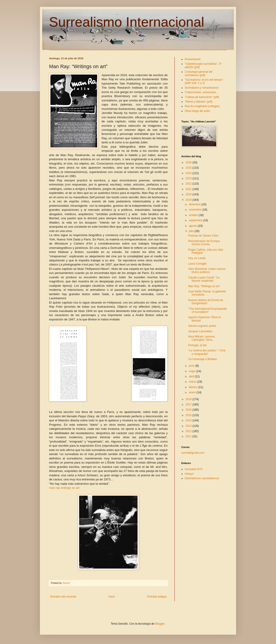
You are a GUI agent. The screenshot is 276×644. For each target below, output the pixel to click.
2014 (189, 420)
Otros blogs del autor (197, 111)
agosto (193, 225)
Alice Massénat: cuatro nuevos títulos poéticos (206, 270)
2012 (189, 431)
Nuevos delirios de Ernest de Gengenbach (205, 302)
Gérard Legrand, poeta (202, 325)
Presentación (193, 59)
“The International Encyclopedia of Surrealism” (207, 310)
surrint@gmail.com (192, 452)
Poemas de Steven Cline (203, 235)
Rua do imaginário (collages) (202, 106)
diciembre (195, 204)
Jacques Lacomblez (200, 331)
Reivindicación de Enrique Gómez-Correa (204, 243)
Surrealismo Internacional (126, 22)
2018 (189, 399)
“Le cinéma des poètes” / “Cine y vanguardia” (207, 352)
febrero (193, 387)
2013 (189, 426)
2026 (189, 162)
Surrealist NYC (194, 469)
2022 (189, 183)
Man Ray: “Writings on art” (204, 286)
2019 (189, 199)
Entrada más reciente (63, 596)
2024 (189, 173)
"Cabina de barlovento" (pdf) (202, 97)
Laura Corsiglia (197, 263)
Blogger (159, 623)
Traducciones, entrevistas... (201, 92)
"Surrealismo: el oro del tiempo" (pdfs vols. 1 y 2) (204, 81)
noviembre (195, 209)
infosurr (189, 473)
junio (192, 365)
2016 (189, 409)
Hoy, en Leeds (197, 258)
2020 (189, 194)
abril (192, 376)
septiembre (196, 220)
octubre (194, 215)
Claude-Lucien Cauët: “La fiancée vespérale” (203, 279)
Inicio (112, 596)
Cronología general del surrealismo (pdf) (198, 73)
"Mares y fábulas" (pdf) (198, 101)
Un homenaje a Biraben (202, 359)
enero (193, 392)
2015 (189, 415)
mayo (192, 371)
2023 (189, 178)
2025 (189, 167)
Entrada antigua (157, 596)
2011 (189, 436)
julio (192, 231)
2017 (189, 404)
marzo (193, 381)
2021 (189, 189)
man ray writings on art (64, 487)
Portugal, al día (197, 345)
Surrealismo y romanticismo (202, 87)
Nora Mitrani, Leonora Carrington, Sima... (201, 338)
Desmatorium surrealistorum (202, 478)
